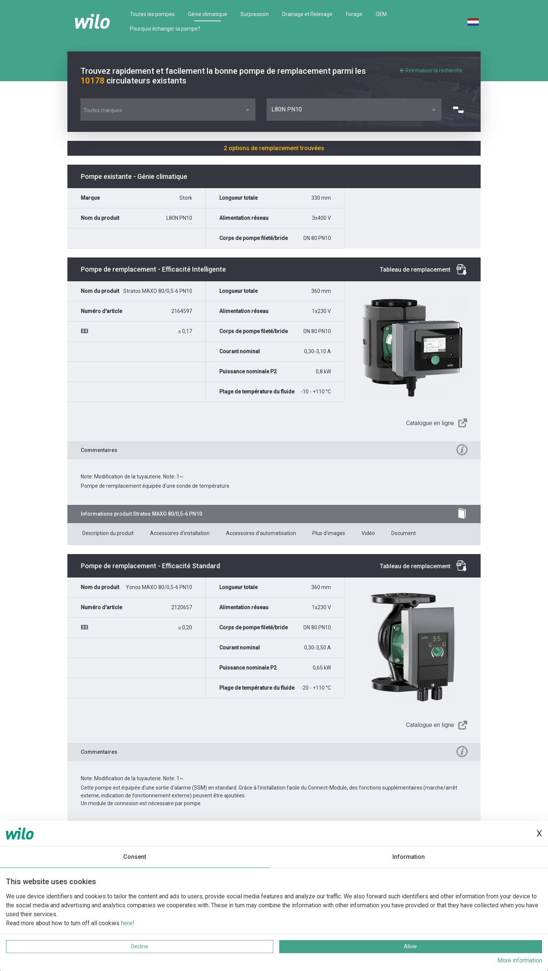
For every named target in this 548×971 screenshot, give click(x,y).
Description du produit (108, 533)
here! (127, 923)
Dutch (473, 22)
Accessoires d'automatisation (261, 533)
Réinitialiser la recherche (431, 70)
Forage (354, 14)
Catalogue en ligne (430, 423)
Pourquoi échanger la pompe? (165, 29)
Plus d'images (328, 533)
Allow (410, 946)
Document (403, 533)
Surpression (254, 14)
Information (408, 856)
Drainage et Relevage (307, 14)
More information (519, 960)
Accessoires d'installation (180, 533)
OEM (381, 14)
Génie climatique (207, 14)
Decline (139, 946)
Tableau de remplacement (415, 269)
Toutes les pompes (152, 14)
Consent (134, 856)
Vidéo (368, 533)
